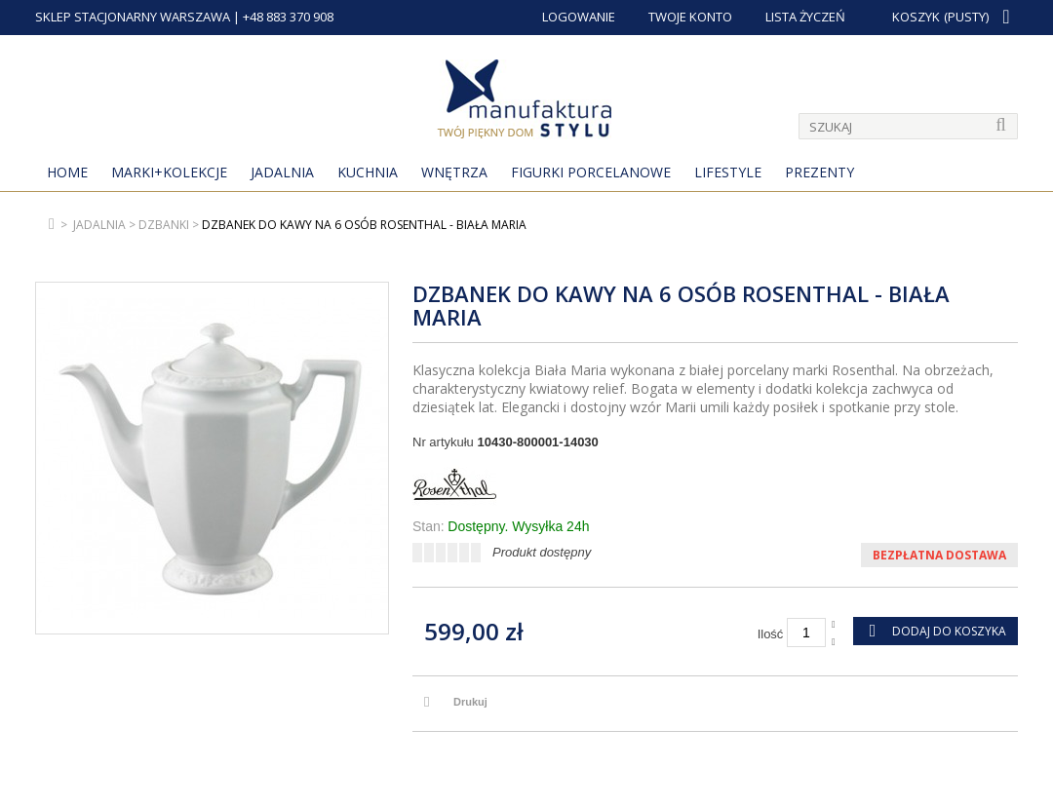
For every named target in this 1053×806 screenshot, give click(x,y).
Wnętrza (454, 172)
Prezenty (819, 172)
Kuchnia (367, 172)
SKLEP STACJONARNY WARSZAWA (132, 16)
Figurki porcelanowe (591, 172)
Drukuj (470, 702)
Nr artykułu (443, 442)
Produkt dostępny (541, 552)
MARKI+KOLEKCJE (169, 172)
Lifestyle (727, 172)
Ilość (771, 634)
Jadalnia (282, 172)
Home (67, 172)
